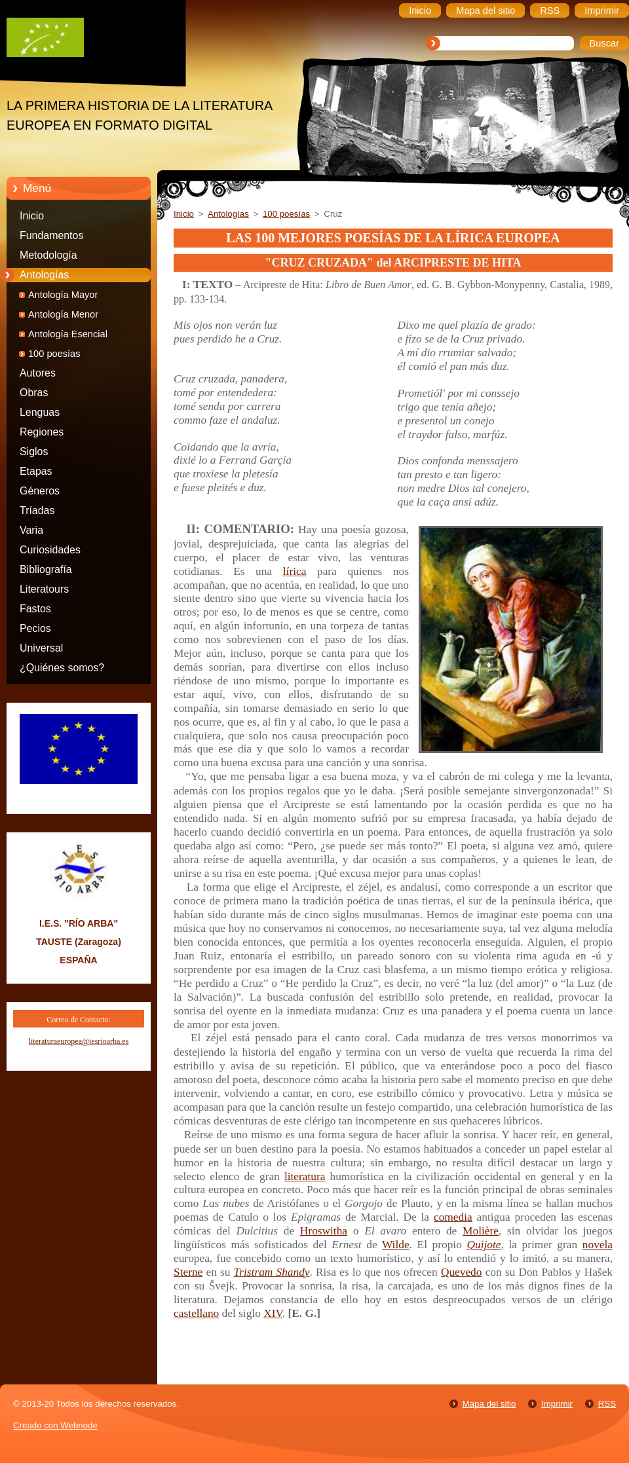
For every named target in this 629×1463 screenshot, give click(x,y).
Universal (41, 648)
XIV (272, 1313)
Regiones (42, 431)
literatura (305, 1176)
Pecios (35, 628)
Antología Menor (63, 314)
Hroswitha (323, 1231)
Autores (38, 373)
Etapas (36, 471)
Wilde (396, 1244)
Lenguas (40, 412)
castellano (196, 1313)
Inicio (32, 215)
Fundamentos (51, 235)
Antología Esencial (67, 334)
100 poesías (54, 353)
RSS (607, 1404)
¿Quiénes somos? (62, 667)
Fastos (35, 608)
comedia (453, 1217)
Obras (34, 392)
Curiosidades (50, 549)
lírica (295, 571)
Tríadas (37, 510)
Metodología (48, 255)
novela (597, 1244)
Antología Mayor (63, 294)
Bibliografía (46, 569)
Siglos (34, 451)
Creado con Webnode (55, 1425)
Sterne (188, 1272)
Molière (481, 1231)
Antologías (44, 274)
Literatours (44, 589)
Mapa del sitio (489, 1404)
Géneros (40, 490)
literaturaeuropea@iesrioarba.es (79, 1041)
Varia (31, 530)
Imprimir (557, 1404)
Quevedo (461, 1272)
